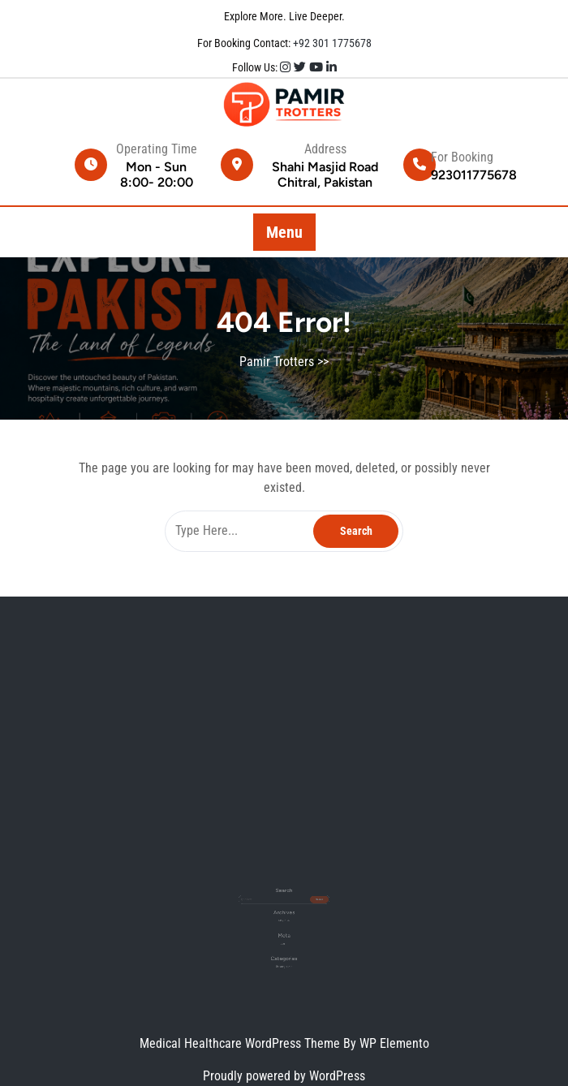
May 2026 (284, 912)
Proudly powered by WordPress (284, 1076)
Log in (284, 930)
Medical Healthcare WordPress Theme (241, 1043)
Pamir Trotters (276, 361)
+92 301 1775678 (331, 43)
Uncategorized (284, 947)
